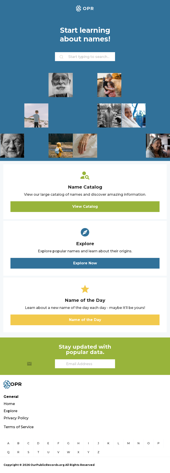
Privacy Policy (16, 418)
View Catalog (85, 206)
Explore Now (85, 263)
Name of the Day (85, 320)
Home (9, 404)
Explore (10, 411)
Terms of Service (19, 427)
